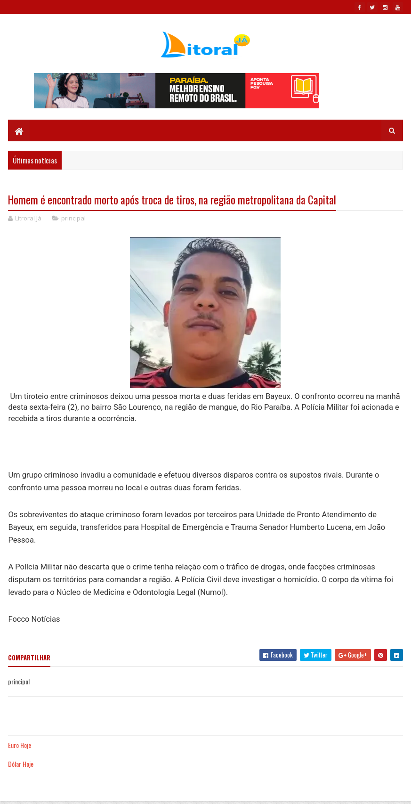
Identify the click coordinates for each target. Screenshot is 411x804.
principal (73, 218)
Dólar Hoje (20, 764)
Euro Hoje (19, 745)
